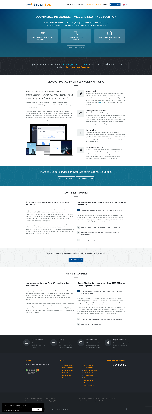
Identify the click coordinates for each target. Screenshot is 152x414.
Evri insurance (88, 380)
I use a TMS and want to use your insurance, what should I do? (100, 319)
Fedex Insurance (89, 368)
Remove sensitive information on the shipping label (41, 401)
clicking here (15, 410)
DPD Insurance (88, 375)
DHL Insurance (88, 365)
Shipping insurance (68, 365)
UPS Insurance (88, 373)
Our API (101, 102)
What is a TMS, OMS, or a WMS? (89, 324)
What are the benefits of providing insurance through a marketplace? (98, 233)
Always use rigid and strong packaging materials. (40, 398)
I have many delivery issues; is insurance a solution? (96, 240)
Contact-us (76, 260)
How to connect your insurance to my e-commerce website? (100, 210)
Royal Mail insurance (90, 370)
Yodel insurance (89, 385)
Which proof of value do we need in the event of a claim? (97, 398)
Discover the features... (80, 67)
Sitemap (65, 378)
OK (37, 409)
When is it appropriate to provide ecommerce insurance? (98, 227)
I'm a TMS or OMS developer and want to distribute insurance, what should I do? (100, 292)
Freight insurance (67, 370)
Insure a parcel (115, 5)
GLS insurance (88, 383)
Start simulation (76, 48)
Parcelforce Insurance (91, 378)
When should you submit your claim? (91, 401)
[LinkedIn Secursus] (127, 409)
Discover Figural (66, 179)
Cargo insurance (67, 368)
